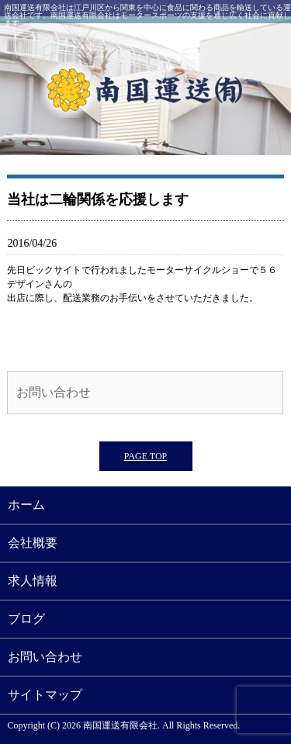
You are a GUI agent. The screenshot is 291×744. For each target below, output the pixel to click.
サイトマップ (45, 694)
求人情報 (32, 580)
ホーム (26, 504)
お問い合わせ (53, 392)
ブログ (26, 618)
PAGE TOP (145, 456)
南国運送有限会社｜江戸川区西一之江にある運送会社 (145, 89)
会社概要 (32, 542)
